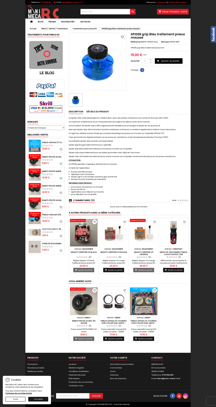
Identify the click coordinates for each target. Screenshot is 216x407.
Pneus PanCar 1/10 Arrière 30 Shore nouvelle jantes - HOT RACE (52, 215)
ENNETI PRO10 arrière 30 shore (52, 186)
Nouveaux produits (35, 367)
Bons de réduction (118, 378)
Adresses (114, 375)
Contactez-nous (76, 385)
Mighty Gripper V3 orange (143, 253)
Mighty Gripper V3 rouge (113, 252)
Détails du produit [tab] (97, 111)
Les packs (85, 21)
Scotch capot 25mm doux (52, 229)
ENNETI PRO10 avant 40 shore (52, 200)
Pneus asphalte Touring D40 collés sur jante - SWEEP (52, 142)
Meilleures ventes (35, 371)
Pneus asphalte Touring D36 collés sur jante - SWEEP (114, 323)
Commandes (116, 367)
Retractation (74, 378)
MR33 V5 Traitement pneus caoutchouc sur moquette (173, 254)
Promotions (32, 364)
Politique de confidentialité (19, 393)
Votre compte (118, 357)
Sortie (15, 399)
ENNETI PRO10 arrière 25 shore (52, 171)
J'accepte (38, 399)
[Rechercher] (108, 11)
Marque (165, 42)
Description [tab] (76, 111)
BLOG (40, 21)
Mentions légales (76, 367)
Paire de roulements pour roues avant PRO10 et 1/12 (52, 243)
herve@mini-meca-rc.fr (72, 2)
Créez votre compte (178, 2)
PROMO (52, 21)
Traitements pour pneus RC (43, 34)
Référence (135, 42)
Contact (157, 357)
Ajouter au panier (168, 60)
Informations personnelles (122, 364)
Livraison (72, 364)
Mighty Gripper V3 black (84, 252)
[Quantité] (145, 61)
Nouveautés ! (68, 21)
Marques (32, 121)
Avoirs (113, 371)
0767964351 (45, 2)
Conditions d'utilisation (79, 371)
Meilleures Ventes (37, 134)
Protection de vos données (81, 382)
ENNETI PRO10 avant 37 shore (52, 157)
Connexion (160, 2)
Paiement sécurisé (77, 375)
